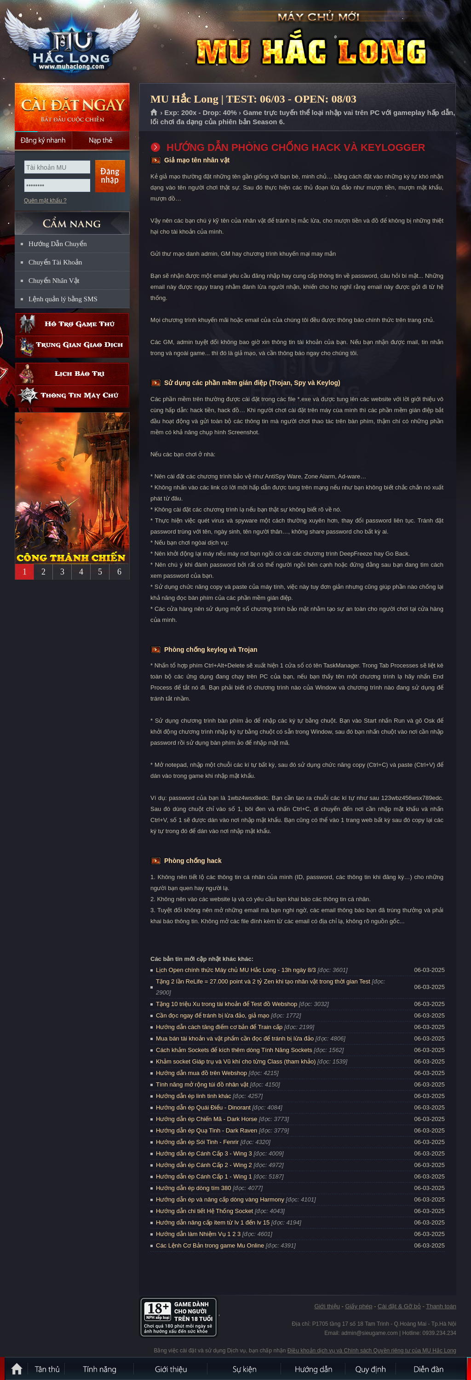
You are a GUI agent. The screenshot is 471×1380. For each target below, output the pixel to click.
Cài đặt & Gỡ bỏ (399, 1306)
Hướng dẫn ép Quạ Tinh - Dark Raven (206, 1130)
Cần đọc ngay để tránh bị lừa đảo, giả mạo (213, 1015)
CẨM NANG (72, 219)
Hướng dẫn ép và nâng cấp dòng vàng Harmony (220, 1199)
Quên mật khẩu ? (45, 200)
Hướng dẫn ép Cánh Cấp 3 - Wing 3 (204, 1153)
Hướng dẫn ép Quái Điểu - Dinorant (203, 1107)
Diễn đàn (430, 1368)
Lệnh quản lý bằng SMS (63, 299)
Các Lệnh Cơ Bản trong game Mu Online (210, 1245)
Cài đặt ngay (72, 107)
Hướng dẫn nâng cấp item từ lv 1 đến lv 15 (213, 1222)
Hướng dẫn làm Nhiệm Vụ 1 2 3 (198, 1233)
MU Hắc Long (72, 42)
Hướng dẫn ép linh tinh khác (193, 1095)
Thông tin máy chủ (72, 396)
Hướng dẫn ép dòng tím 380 (193, 1187)
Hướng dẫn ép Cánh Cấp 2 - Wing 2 (204, 1165)
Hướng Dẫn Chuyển (58, 243)
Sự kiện (244, 1368)
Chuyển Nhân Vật (54, 280)
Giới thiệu (326, 1306)
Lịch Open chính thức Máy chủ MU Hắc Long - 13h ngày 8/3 (236, 969)
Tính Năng (99, 1368)
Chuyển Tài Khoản (55, 262)
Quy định (371, 1368)
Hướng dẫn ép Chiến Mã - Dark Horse (206, 1119)
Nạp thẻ (101, 140)
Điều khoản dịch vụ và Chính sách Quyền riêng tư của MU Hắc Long (371, 1350)
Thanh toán (441, 1306)
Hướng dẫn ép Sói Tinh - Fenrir (197, 1141)
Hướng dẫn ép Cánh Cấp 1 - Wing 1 (204, 1176)
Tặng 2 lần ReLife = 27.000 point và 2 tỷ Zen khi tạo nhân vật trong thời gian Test (263, 981)
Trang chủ (154, 112)
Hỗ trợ (72, 324)
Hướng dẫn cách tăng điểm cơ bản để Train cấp (219, 1027)
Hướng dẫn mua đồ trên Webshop (201, 1073)
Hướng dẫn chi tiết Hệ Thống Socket (204, 1211)
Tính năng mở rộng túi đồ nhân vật (202, 1084)
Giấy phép (358, 1306)
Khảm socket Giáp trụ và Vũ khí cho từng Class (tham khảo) (236, 1061)
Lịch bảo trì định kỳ (72, 373)
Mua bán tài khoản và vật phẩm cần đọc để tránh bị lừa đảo (235, 1038)
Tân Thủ (47, 1368)
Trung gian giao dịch (72, 346)
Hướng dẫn (313, 1368)
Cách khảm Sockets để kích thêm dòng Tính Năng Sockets (235, 1049)
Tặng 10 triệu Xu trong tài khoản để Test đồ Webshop (226, 1003)
